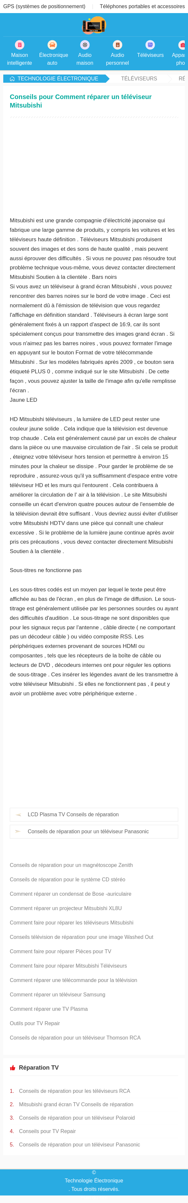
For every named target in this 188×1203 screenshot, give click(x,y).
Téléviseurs (139, 78)
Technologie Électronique (58, 78)
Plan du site (94, 1197)
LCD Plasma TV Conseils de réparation (73, 814)
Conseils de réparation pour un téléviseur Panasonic (88, 831)
